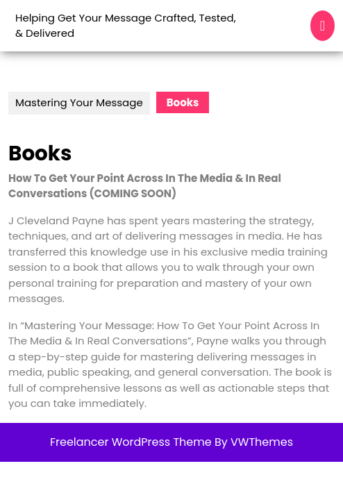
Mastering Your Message (79, 102)
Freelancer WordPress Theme (131, 442)
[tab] (322, 25)
